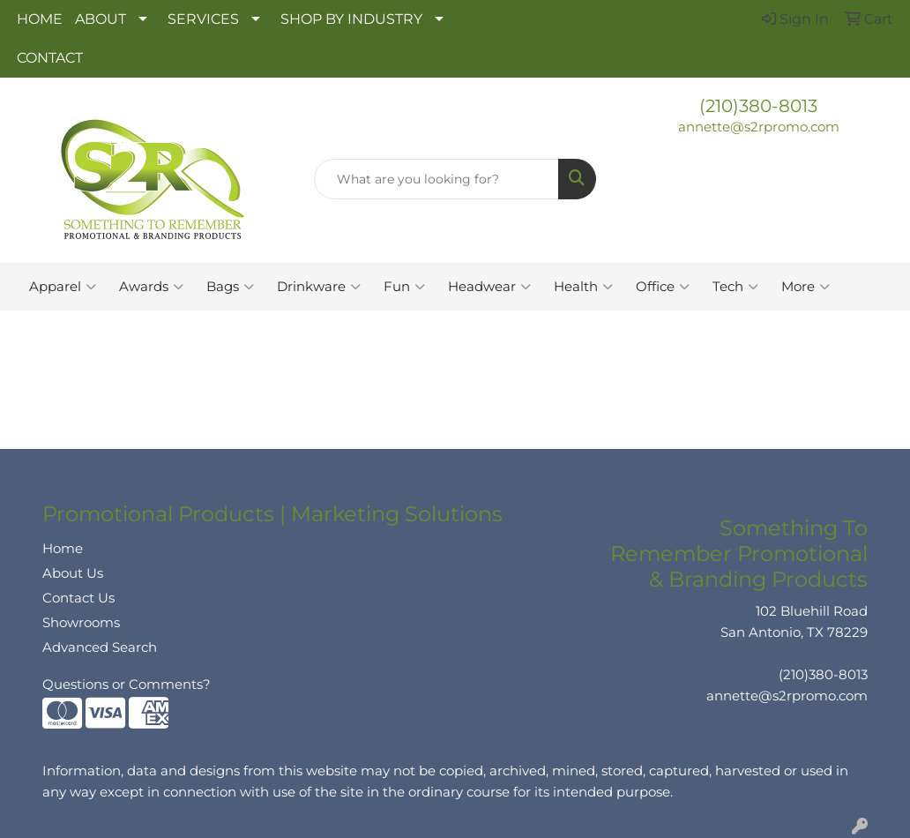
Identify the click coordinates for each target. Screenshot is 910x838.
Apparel (62, 286)
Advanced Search (99, 647)
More (805, 286)
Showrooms (81, 623)
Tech (735, 286)
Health (583, 286)
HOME (40, 19)
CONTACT (50, 57)
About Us (72, 573)
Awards (151, 286)
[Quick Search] (436, 179)
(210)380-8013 (758, 105)
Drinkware (319, 286)
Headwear (489, 286)
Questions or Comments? (126, 684)
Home (62, 549)
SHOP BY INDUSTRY (351, 19)
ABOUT (100, 19)
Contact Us (78, 598)
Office (663, 286)
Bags (230, 286)
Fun (404, 286)
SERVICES (203, 19)
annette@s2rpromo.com (758, 127)
